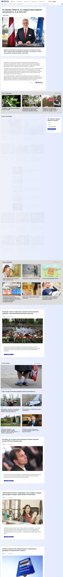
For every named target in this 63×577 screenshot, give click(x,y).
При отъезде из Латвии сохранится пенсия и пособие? (17, 280)
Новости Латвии (26, 1)
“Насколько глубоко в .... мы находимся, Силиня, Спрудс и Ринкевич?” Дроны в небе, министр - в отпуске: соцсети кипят (10, 297)
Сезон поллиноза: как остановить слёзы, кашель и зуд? (11, 202)
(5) (34, 280)
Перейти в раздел (57, 93)
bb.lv (27, 53)
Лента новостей (19, 1)
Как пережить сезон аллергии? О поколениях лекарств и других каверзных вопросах (50, 209)
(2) (28, 288)
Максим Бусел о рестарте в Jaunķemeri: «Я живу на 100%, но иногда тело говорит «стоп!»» (50, 99)
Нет (49, 113)
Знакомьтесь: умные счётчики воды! (31, 201)
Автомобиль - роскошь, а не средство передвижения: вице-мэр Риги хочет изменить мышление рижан (10, 288)
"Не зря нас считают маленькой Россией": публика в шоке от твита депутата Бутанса (30, 297)
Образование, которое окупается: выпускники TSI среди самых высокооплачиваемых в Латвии (30, 99)
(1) (13, 299)
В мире (13, 1)
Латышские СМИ (41, 1)
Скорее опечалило (52, 115)
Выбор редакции (34, 1)
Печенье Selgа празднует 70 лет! (50, 201)
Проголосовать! (51, 118)
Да (49, 111)
